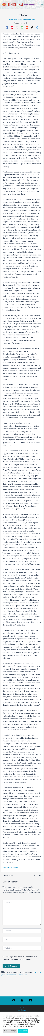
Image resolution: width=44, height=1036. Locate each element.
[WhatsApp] (22, 27)
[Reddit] (27, 27)
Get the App (22, 1010)
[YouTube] (13, 1000)
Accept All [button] (23, 1031)
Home (22, 1007)
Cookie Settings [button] (10, 1031)
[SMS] (32, 27)
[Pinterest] (12, 27)
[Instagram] (22, 1000)
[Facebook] (7, 27)
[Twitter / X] (17, 27)
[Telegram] (37, 27)
